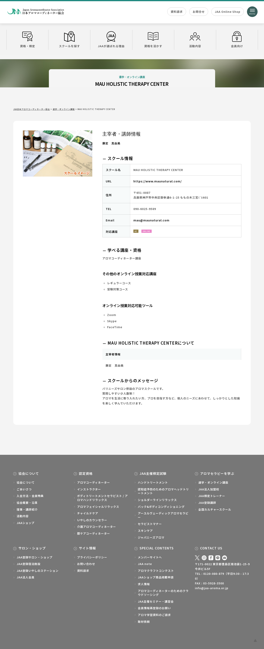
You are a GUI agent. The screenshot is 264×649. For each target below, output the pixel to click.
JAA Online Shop (227, 12)
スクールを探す (69, 39)
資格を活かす (153, 39)
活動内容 (195, 39)
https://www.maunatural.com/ (157, 181)
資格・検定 (27, 39)
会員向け (237, 39)
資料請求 (177, 12)
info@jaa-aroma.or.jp (211, 588)
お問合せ (199, 12)
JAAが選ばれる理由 (111, 39)
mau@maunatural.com (151, 220)
